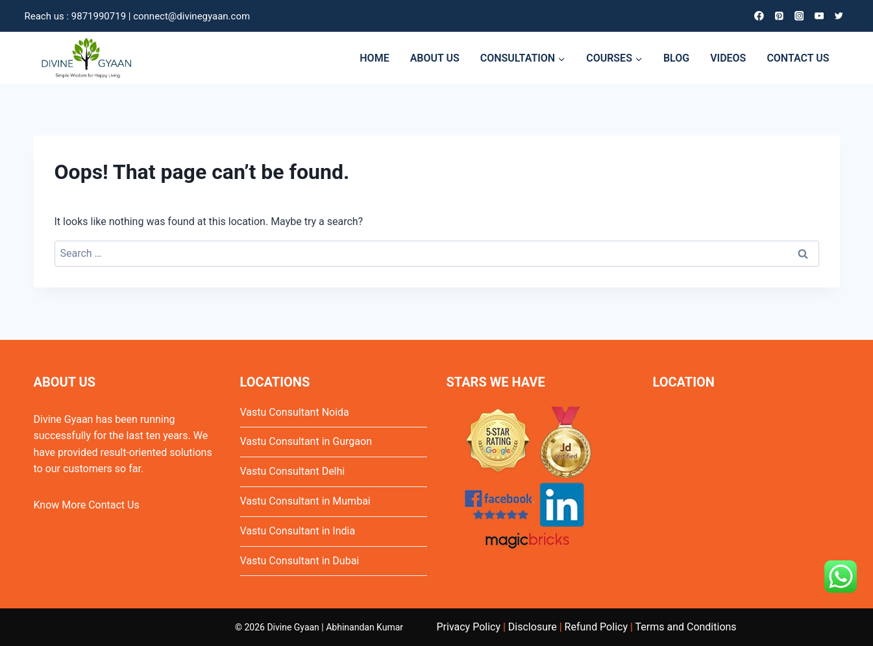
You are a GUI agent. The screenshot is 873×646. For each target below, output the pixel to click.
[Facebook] (758, 15)
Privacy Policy (469, 627)
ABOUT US (435, 58)
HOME (374, 58)
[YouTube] (818, 15)
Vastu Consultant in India (298, 531)
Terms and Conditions (686, 627)
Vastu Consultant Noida (294, 412)
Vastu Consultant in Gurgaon (306, 441)
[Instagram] (798, 15)
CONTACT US (798, 58)
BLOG (676, 58)
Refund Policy (596, 627)
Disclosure (532, 627)
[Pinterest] (778, 15)
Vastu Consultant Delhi (292, 471)
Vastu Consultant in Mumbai (305, 501)
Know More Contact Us (87, 505)
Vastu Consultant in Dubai (300, 561)
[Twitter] (839, 15)
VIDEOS (728, 58)
